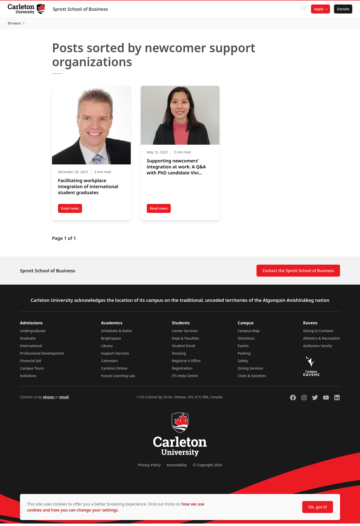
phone (49, 399)
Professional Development (42, 355)
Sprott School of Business (80, 9)
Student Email (183, 348)
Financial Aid (30, 363)
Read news (71, 211)
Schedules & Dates (116, 333)
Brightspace (111, 340)
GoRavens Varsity (317, 348)
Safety (243, 363)
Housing (179, 355)
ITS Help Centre (185, 378)
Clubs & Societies (252, 378)
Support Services (115, 355)
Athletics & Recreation (321, 340)
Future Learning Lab (118, 378)
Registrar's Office (186, 363)
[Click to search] (303, 8)
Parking (244, 355)
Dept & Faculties (185, 340)
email (64, 399)
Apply (318, 8)
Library (107, 348)
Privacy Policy (149, 467)
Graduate (28, 340)
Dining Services (250, 370)
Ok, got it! (317, 507)
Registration (182, 370)
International (31, 348)
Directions (246, 340)
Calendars (109, 363)
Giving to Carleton (318, 333)
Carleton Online (114, 370)
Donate (343, 8)
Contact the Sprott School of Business (298, 273)
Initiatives (28, 378)
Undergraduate (33, 333)
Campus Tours (32, 370)
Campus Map (249, 333)
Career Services (185, 333)
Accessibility (176, 467)
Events (243, 348)
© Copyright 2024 (207, 467)
